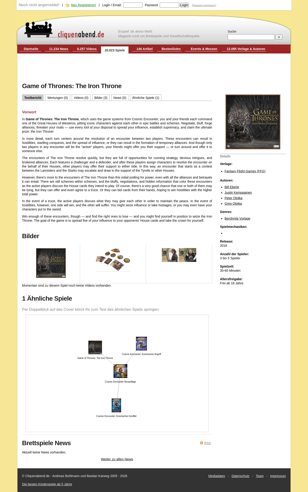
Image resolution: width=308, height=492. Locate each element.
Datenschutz (240, 476)
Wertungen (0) (57, 98)
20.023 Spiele (115, 50)
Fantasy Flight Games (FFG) (245, 171)
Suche (232, 31)
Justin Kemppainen (238, 192)
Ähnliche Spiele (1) (145, 98)
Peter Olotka (234, 198)
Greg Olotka (233, 203)
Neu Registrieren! (83, 5)
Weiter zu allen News (117, 459)
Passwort (151, 5)
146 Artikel (145, 49)
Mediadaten (216, 476)
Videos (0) (81, 98)
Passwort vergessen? (204, 5)
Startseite (31, 49)
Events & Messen (204, 49)
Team (260, 476)
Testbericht (32, 98)
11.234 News (58, 49)
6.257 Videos (87, 49)
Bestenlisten (171, 49)
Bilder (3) (100, 98)
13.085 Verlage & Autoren (246, 49)
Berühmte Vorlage (237, 218)
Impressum (278, 476)
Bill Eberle (232, 187)
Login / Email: (112, 5)
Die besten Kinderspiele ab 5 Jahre (47, 484)
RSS (207, 443)
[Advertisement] (154, 68)
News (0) (119, 98)
